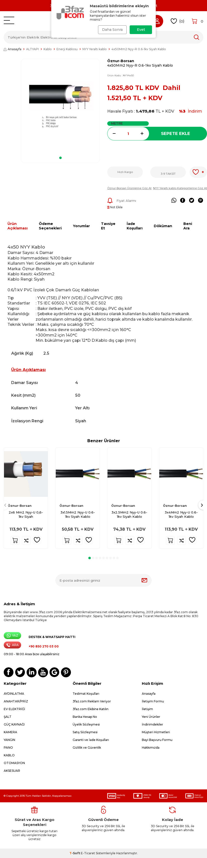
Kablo (48, 49)
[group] (60, 106)
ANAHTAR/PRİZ (16, 701)
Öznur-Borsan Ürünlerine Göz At (129, 188)
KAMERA (10, 732)
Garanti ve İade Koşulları (91, 740)
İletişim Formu (153, 701)
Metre (117, 123)
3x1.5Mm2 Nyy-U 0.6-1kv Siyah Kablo (77, 514)
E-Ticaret (88, 853)
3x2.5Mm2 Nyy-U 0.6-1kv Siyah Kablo (129, 514)
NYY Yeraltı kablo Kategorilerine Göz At (180, 188)
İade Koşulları (135, 226)
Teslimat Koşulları (86, 693)
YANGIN (9, 740)
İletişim (147, 709)
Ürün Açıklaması (17, 226)
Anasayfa (12, 49)
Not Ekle (115, 207)
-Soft (75, 853)
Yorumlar (81, 226)
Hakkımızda (150, 747)
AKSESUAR (12, 770)
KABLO (9, 755)
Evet (141, 29)
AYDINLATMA (14, 693)
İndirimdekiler (152, 724)
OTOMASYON (14, 763)
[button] (60, 158)
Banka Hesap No (85, 717)
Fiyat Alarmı (121, 200)
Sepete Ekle (175, 133)
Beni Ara (187, 226)
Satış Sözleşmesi (85, 732)
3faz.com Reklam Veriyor (92, 701)
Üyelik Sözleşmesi (86, 724)
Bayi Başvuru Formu (157, 740)
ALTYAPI (32, 49)
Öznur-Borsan (120, 61)
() (177, 21)
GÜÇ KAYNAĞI (14, 724)
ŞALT (7, 717)
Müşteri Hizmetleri (156, 732)
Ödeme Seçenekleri (50, 226)
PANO (8, 747)
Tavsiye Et (108, 226)
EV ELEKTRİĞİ (14, 709)
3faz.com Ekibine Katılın (90, 709)
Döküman (163, 226)
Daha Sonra (111, 29)
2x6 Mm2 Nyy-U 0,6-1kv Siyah (26, 514)
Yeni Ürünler (151, 717)
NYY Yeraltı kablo (94, 49)
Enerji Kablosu (67, 49)
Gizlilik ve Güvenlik (87, 747)
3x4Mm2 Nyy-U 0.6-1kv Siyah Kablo (181, 514)
